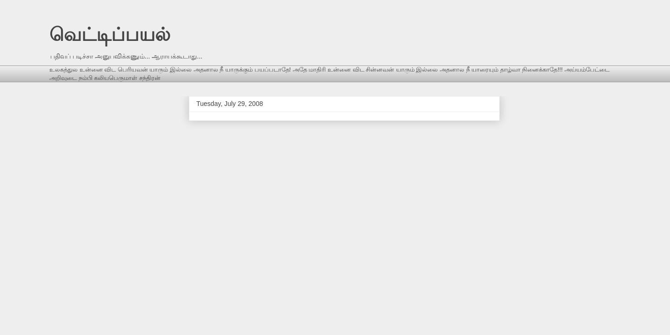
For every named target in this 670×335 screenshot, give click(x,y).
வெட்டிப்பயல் (109, 34)
